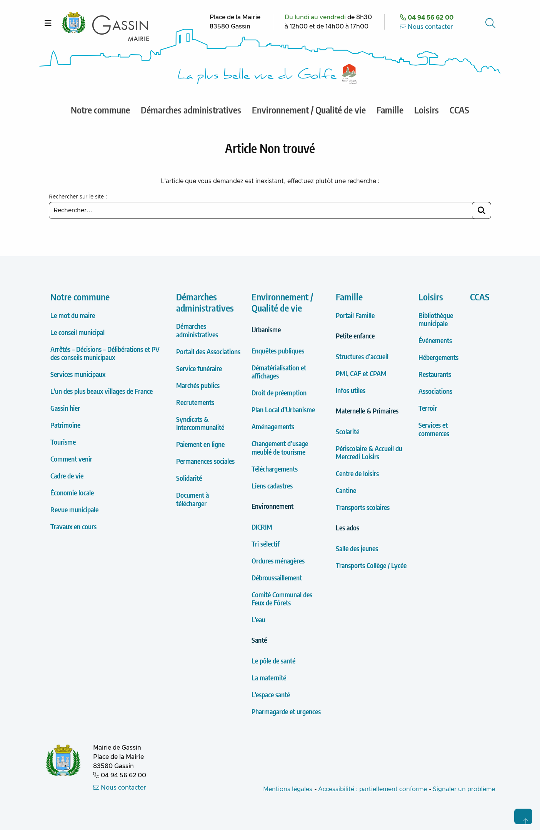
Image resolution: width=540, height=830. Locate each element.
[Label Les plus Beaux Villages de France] (350, 74)
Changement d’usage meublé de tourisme (280, 447)
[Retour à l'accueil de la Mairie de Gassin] (63, 761)
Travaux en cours (73, 526)
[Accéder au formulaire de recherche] (491, 23)
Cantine (346, 490)
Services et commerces (433, 429)
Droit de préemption (279, 392)
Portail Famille (355, 315)
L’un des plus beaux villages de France (101, 391)
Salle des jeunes (357, 548)
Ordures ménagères (278, 560)
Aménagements (273, 426)
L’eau (258, 619)
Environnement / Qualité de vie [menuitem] (309, 109)
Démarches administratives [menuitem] (191, 109)
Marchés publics (198, 385)
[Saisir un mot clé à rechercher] (270, 210)
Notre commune (80, 296)
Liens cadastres (272, 485)
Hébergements (438, 357)
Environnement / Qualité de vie (282, 302)
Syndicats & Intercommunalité (200, 423)
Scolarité (347, 431)
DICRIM (262, 526)
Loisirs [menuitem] (426, 109)
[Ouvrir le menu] (48, 23)
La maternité (269, 677)
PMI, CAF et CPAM (361, 373)
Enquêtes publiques (278, 350)
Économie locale (72, 492)
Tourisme (63, 441)
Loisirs (430, 296)
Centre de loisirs (357, 473)
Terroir (427, 407)
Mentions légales (287, 789)
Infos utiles (350, 390)
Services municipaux (77, 374)
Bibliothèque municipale (435, 319)
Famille (349, 296)
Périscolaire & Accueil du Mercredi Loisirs (369, 452)
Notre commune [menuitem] (100, 109)
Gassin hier (65, 407)
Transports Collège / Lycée (371, 565)
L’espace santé (271, 694)
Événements (435, 340)
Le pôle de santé (273, 660)
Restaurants (434, 374)
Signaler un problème (464, 789)
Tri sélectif (266, 543)
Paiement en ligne (200, 444)
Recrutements (195, 402)
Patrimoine (65, 424)
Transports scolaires (363, 507)
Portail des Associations (208, 351)
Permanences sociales (205, 461)
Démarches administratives (205, 302)
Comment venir (71, 458)
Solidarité (189, 477)
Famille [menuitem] (390, 109)
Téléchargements (275, 468)
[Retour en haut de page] (523, 816)
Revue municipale (74, 509)
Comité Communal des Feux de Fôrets (282, 598)
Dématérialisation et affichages (279, 371)
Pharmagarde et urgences (286, 711)
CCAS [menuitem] (459, 109)
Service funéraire (199, 368)
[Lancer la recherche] (481, 210)
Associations (435, 391)
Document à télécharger (192, 499)
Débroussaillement (277, 577)
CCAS (480, 296)
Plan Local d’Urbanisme (283, 409)
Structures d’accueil (362, 356)
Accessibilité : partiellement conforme (372, 789)
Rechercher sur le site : (78, 197)
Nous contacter (426, 27)
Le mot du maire (72, 315)
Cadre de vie (66, 475)
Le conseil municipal (77, 332)
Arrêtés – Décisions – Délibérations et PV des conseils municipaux (105, 353)
